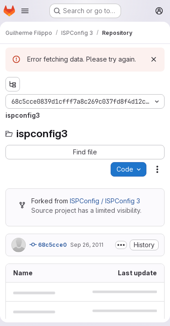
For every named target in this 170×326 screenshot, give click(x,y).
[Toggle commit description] (121, 245)
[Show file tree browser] (12, 84)
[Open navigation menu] (25, 11)
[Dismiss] (153, 59)
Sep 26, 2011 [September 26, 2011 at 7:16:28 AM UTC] (86, 244)
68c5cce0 (48, 244)
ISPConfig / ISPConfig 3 (105, 201)
